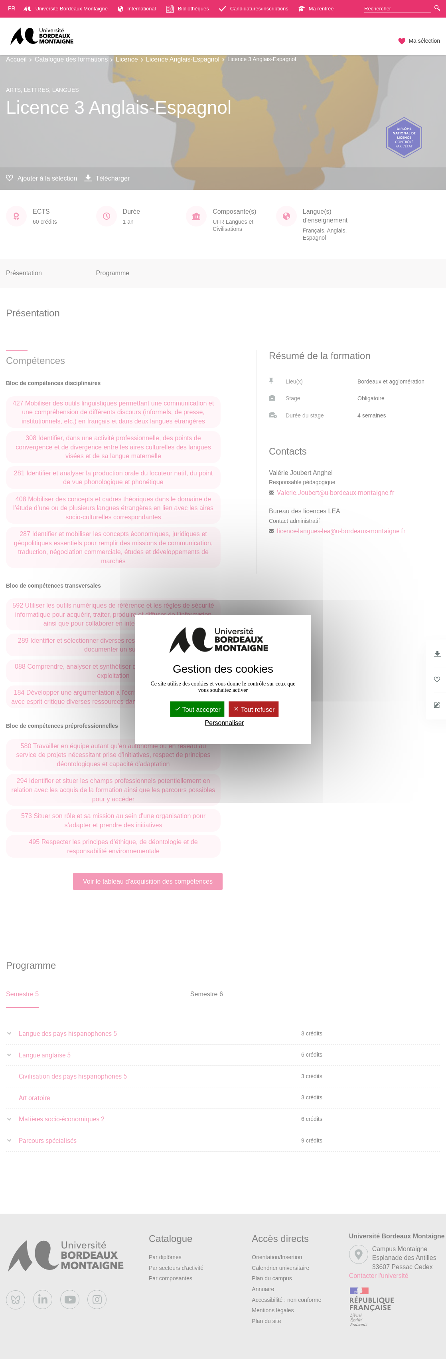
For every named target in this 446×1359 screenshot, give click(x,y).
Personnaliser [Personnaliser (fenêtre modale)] (224, 722)
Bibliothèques (187, 9)
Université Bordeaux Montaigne (66, 9)
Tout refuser (254, 709)
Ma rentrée (316, 9)
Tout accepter (197, 709)
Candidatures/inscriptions (253, 9)
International (137, 9)
